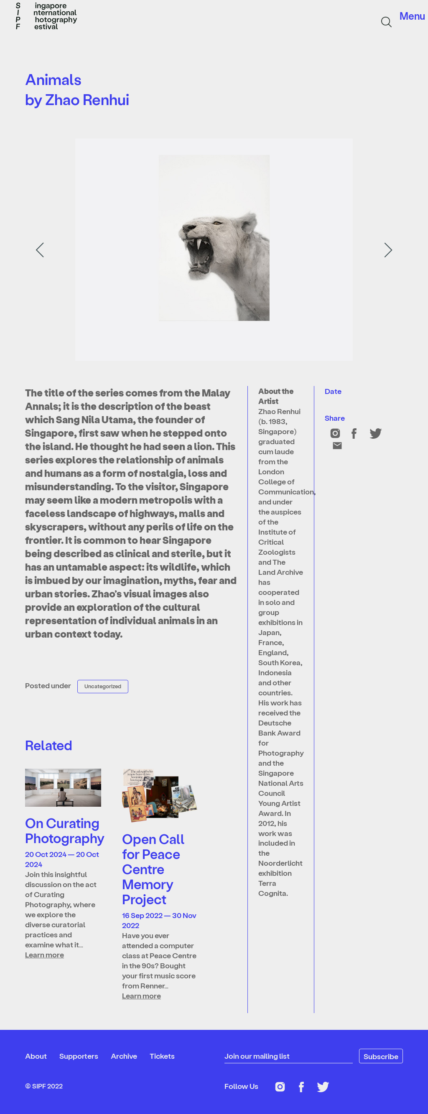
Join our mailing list (257, 1055)
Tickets (162, 1055)
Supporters (78, 1055)
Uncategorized (102, 686)
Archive (124, 1055)
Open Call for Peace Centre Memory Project (153, 869)
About (36, 1055)
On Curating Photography (64, 830)
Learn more (44, 954)
